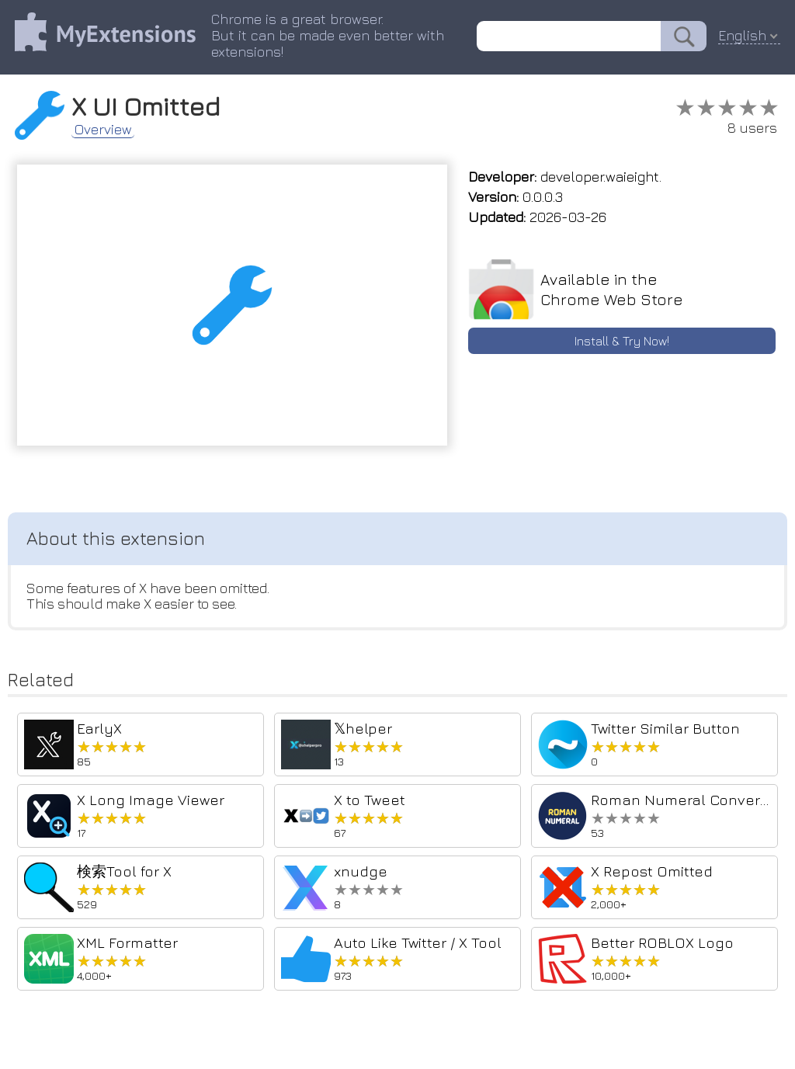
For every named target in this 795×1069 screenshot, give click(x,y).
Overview (105, 129)
